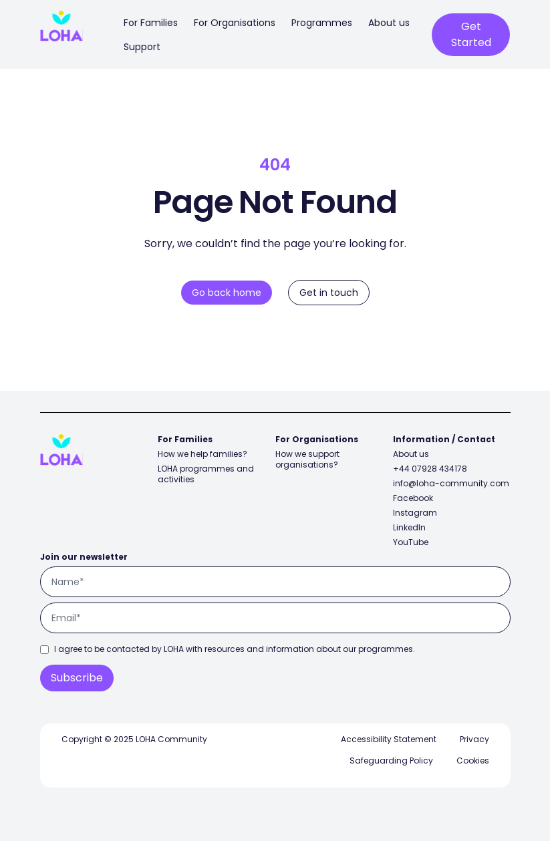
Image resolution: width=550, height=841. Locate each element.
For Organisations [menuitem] (234, 22)
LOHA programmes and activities (206, 474)
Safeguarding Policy (391, 760)
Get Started (471, 34)
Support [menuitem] (142, 46)
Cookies (472, 760)
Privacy (474, 739)
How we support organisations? (307, 459)
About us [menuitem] (389, 22)
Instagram (415, 512)
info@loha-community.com (451, 483)
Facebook (413, 498)
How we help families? (202, 454)
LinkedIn (409, 527)
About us (411, 454)
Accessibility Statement (388, 739)
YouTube (410, 542)
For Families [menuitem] (151, 22)
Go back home (226, 292)
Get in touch (328, 292)
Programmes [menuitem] (321, 22)
